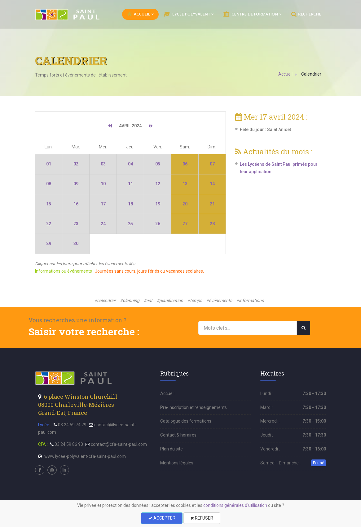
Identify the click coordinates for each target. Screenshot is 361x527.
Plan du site (171, 448)
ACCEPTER (161, 518)
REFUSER (202, 518)
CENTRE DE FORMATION (252, 14)
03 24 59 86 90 (69, 444)
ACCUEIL (140, 14)
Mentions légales (176, 462)
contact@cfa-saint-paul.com (119, 444)
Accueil (286, 74)
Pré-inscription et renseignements (193, 407)
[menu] (68, 14)
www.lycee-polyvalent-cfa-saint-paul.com (85, 456)
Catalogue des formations (185, 421)
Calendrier (312, 74)
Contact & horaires (178, 435)
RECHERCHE (306, 14)
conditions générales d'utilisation (235, 505)
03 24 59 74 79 (72, 424)
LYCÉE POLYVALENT (189, 14)
